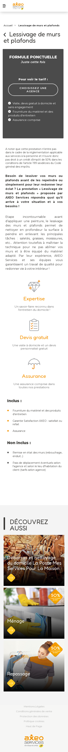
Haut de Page (34, 726)
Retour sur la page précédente (5, 35)
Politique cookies (34, 721)
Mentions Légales (34, 706)
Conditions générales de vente (34, 711)
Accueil (8, 25)
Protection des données (34, 716)
